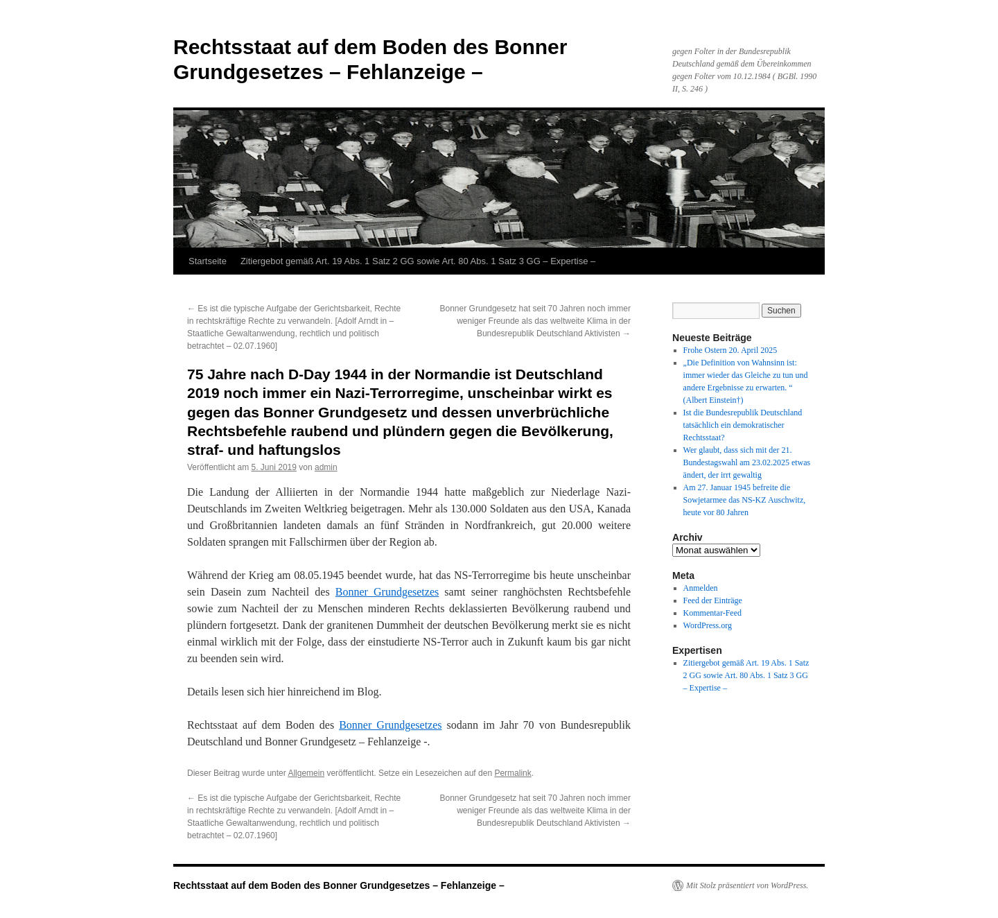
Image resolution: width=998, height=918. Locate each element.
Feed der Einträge (712, 600)
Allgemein (306, 773)
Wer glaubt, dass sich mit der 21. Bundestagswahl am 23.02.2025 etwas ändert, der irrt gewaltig (747, 462)
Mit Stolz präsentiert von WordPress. (747, 885)
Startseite (208, 261)
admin (326, 467)
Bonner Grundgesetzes (387, 592)
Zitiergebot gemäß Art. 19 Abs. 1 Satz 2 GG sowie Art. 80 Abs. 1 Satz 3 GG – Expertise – (417, 261)
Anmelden (700, 588)
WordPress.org (707, 625)
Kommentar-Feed (712, 613)
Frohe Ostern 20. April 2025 (730, 350)
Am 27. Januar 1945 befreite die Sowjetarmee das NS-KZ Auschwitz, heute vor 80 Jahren (744, 500)
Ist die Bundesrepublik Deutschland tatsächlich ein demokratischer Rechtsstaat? (743, 425)
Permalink (512, 773)
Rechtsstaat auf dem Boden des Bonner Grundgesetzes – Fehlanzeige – (339, 885)
